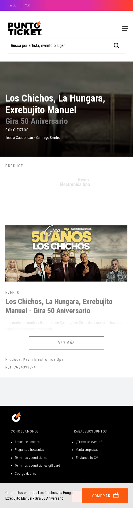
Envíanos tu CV (87, 458)
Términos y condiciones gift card (37, 465)
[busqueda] (116, 45)
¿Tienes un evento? (89, 442)
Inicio (12, 5)
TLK (27, 5)
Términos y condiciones (31, 458)
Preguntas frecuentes (29, 450)
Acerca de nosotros (28, 442)
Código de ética (25, 473)
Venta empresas (87, 450)
